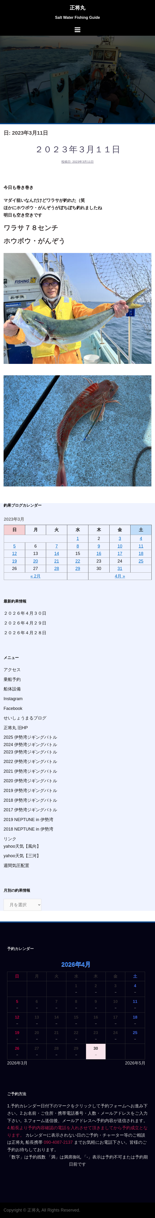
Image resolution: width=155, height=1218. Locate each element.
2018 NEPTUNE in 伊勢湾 (28, 829)
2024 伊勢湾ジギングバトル (30, 744)
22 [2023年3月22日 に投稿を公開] (77, 561)
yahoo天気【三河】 (22, 855)
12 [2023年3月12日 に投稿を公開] (14, 553)
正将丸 (77, 8)
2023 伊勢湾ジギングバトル (30, 752)
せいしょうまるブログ (25, 718)
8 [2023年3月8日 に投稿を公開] (78, 546)
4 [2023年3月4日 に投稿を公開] (141, 538)
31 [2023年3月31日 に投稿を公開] (119, 568)
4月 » (120, 576)
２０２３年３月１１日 (77, 149)
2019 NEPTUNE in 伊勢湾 (28, 819)
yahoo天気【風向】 (22, 846)
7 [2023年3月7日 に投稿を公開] (56, 546)
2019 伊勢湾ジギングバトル (30, 790)
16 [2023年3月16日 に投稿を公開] (99, 553)
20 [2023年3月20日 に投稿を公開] (35, 561)
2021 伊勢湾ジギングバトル (30, 771)
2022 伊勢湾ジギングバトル (30, 761)
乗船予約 (12, 679)
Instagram (13, 698)
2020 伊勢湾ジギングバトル (30, 780)
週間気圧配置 (16, 865)
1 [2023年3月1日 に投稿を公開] (78, 538)
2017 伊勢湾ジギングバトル (30, 809)
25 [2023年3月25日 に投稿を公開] (141, 561)
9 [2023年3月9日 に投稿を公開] (99, 546)
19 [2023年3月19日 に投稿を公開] (14, 561)
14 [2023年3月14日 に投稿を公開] (56, 553)
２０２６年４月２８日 (25, 632)
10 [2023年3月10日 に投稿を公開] (119, 546)
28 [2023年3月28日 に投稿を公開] (56, 568)
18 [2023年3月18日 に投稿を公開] (141, 553)
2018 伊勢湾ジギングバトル (30, 800)
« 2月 (35, 576)
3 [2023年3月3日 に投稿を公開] (120, 538)
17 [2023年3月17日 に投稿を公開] (119, 553)
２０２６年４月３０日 (25, 613)
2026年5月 (135, 1063)
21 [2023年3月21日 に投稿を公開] (56, 561)
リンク (10, 839)
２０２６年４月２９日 (25, 623)
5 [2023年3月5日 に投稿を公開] (14, 546)
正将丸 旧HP (16, 727)
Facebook (13, 708)
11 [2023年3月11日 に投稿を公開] (141, 546)
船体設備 (12, 689)
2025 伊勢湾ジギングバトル (30, 737)
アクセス (12, 669)
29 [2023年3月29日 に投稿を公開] (77, 568)
